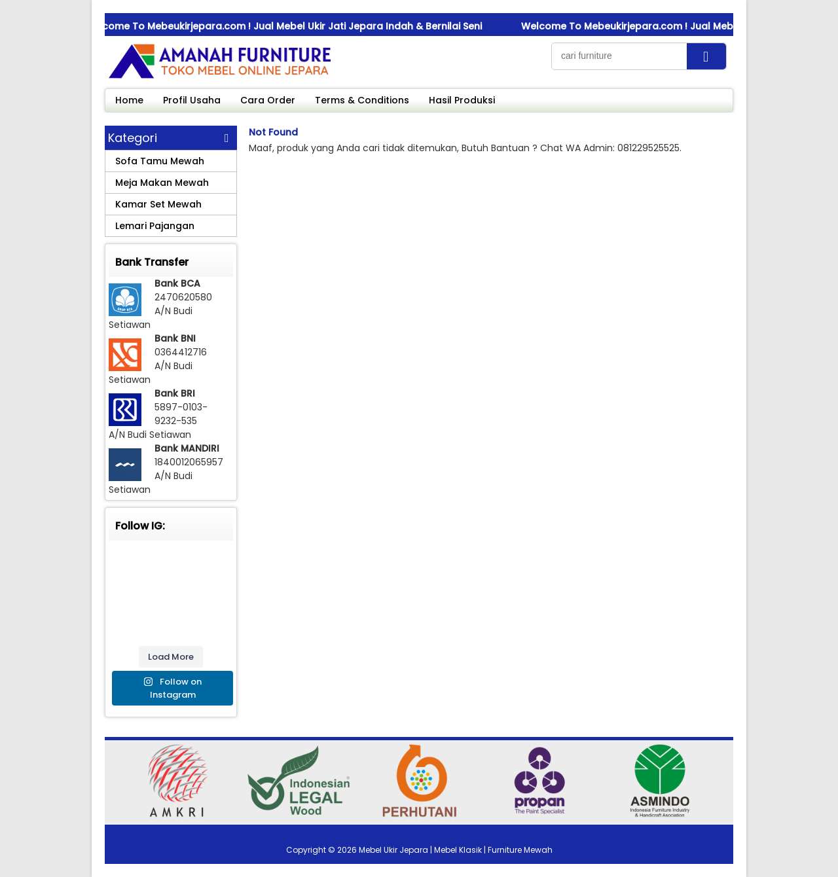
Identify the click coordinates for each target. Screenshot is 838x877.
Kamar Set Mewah (158, 204)
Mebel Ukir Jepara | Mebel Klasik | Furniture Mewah (456, 849)
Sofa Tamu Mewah (159, 161)
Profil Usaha (192, 100)
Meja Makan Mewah (162, 182)
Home (129, 100)
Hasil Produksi (462, 100)
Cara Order (267, 100)
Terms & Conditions (362, 100)
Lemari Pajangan (154, 225)
